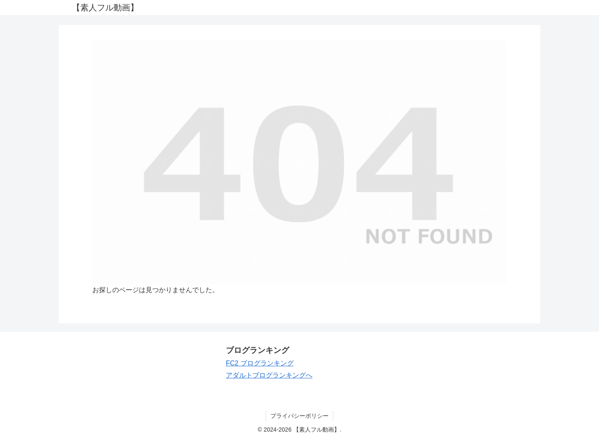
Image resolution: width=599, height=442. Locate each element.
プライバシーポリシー (299, 415)
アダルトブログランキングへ (269, 375)
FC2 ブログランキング (260, 363)
